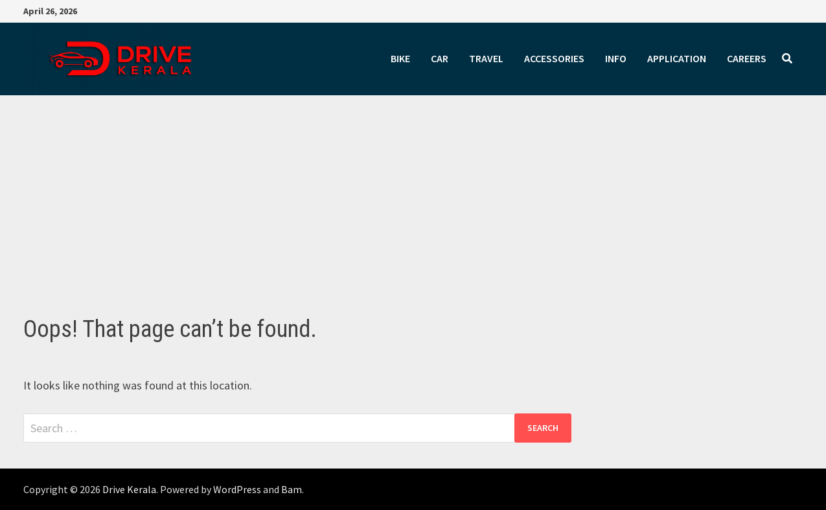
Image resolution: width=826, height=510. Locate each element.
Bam (291, 489)
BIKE (400, 58)
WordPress (237, 489)
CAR (439, 58)
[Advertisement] (413, 218)
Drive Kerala (129, 489)
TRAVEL (486, 58)
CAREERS (746, 58)
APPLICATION (676, 58)
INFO (615, 58)
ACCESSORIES (554, 58)
